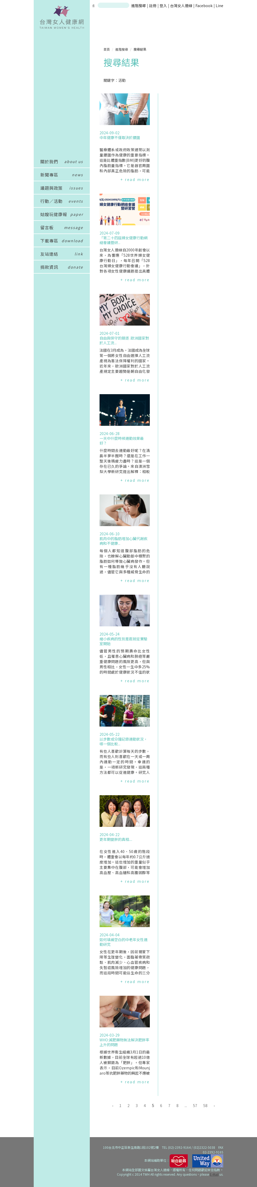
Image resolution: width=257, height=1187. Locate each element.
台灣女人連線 (181, 5)
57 (195, 1105)
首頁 (106, 49)
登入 (164, 5)
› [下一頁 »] (214, 1105)
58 (205, 1105)
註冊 (153, 5)
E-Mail (214, 1174)
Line (219, 5)
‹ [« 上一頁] (112, 1105)
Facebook (203, 5)
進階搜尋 (138, 5)
